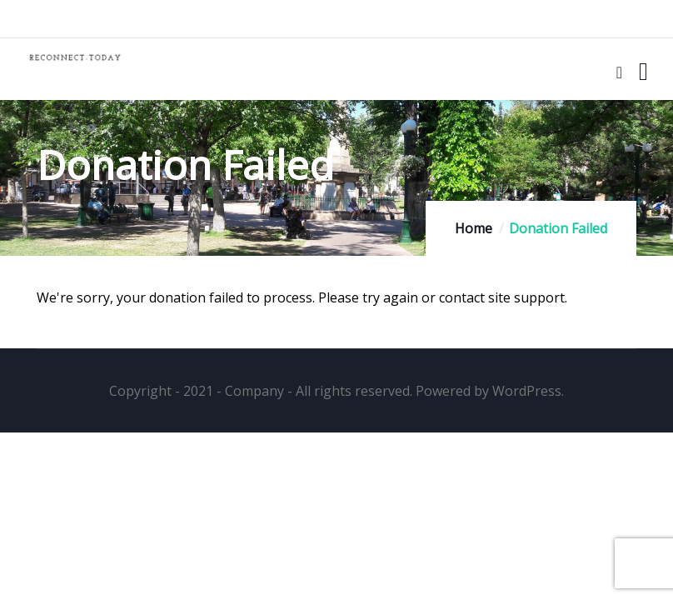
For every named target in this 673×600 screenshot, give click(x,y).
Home (473, 228)
